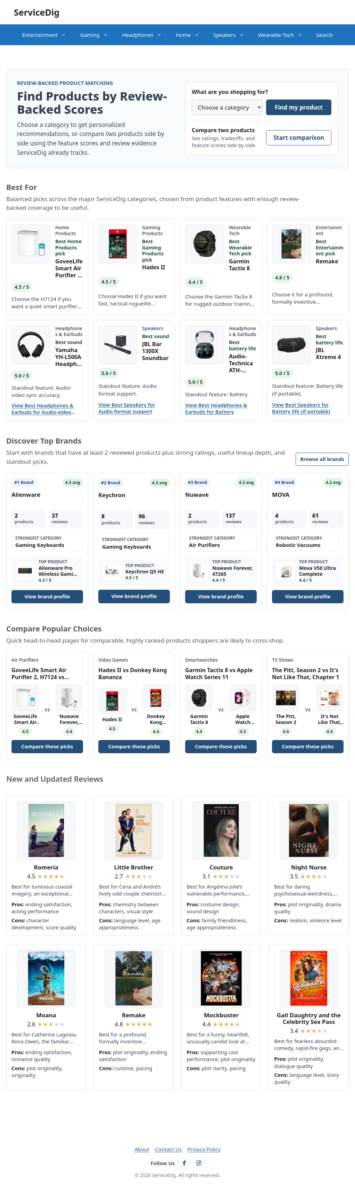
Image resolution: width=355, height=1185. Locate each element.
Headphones (145, 34)
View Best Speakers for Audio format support (126, 408)
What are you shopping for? (230, 91)
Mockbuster (221, 1015)
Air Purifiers (25, 660)
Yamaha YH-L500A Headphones (68, 357)
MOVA (280, 495)
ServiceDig (36, 12)
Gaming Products (152, 230)
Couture (221, 867)
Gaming (97, 34)
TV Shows (282, 660)
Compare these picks (47, 746)
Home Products (65, 230)
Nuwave (197, 495)
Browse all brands (322, 459)
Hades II (153, 267)
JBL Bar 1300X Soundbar (155, 351)
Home (191, 34)
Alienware (25, 495)
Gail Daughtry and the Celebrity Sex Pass (309, 1018)
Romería (46, 867)
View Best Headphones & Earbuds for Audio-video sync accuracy (42, 408)
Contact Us (168, 1149)
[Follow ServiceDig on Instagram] (199, 1163)
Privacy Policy (204, 1149)
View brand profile (47, 596)
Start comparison (298, 138)
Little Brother (134, 867)
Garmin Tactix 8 (239, 265)
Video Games (113, 660)
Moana (46, 1015)
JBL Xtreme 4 (328, 353)
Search (324, 34)
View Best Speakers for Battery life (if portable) (301, 408)
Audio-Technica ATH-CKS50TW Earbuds (241, 363)
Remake (327, 261)
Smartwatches (201, 660)
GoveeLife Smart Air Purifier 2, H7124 (69, 268)
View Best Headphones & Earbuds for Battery (216, 408)
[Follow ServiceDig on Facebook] (184, 1163)
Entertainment (47, 34)
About (141, 1149)
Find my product (299, 107)
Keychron (111, 495)
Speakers (232, 34)
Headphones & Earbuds (69, 331)
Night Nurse (309, 867)
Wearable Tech (283, 34)
